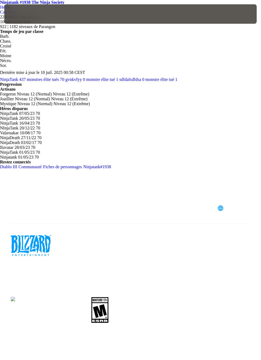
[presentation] (20, 14)
